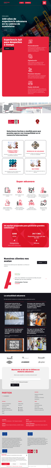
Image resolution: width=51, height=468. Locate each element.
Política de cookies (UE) (39, 410)
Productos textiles (5, 405)
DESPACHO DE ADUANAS (35, 151)
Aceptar (5, 463)
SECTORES (35, 169)
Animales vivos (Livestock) (7, 410)
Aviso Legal (20, 466)
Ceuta (3, 413)
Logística (36, 395)
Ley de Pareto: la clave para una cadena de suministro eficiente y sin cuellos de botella (14, 331)
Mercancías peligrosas (6, 408)
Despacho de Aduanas (39, 394)
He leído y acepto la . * (19, 381)
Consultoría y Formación (39, 397)
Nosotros (20, 405)
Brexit (3, 411)
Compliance (37, 403)
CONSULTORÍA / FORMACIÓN (12, 151)
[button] (26, 455)
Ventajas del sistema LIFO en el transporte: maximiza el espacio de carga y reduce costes (36, 306)
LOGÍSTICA (13, 169)
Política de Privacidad (15, 466)
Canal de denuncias (38, 405)
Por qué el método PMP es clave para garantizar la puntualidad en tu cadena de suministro (36, 331)
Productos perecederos (6, 403)
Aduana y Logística (8, 310)
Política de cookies (9, 466)
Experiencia (37, 399)
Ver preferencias (23, 463)
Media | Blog (20, 403)
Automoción (4, 406)
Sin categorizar (37, 310)
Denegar (14, 463)
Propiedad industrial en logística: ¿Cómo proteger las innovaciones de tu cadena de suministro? (13, 306)
